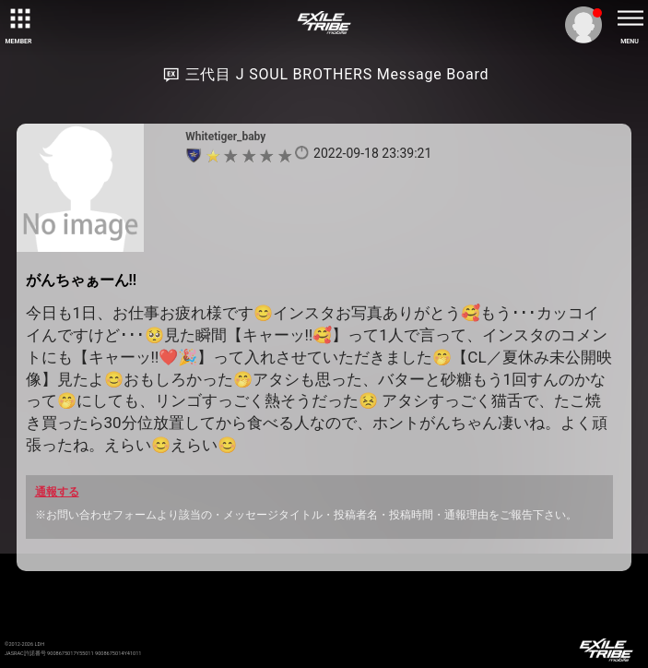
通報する (57, 491)
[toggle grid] (18, 18)
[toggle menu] (629, 18)
